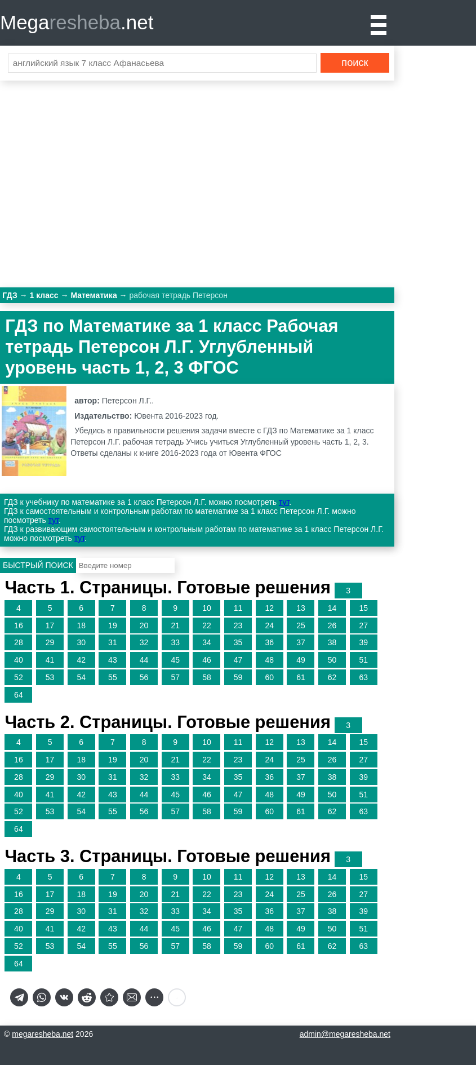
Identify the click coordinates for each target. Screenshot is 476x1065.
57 (175, 677)
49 (300, 659)
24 (269, 625)
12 (269, 608)
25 (300, 625)
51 (363, 659)
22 (206, 625)
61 (300, 677)
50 (332, 659)
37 (300, 642)
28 (18, 642)
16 (18, 625)
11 (238, 608)
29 (50, 642)
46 (206, 659)
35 (238, 642)
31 (112, 642)
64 (18, 694)
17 (50, 625)
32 (144, 642)
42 (81, 659)
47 (238, 659)
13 (300, 608)
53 (50, 677)
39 (363, 642)
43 (112, 659)
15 (363, 608)
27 (363, 625)
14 (332, 608)
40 (18, 659)
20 (144, 625)
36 (269, 642)
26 (332, 625)
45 (175, 659)
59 (238, 677)
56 (144, 677)
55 (112, 677)
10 (206, 608)
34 (206, 642)
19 (112, 625)
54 (81, 677)
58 (206, 677)
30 (81, 642)
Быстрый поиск (38, 565)
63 (363, 677)
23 (238, 625)
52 (18, 677)
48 (269, 659)
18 (81, 625)
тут (284, 502)
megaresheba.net (42, 1034)
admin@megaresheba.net (345, 1034)
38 (332, 642)
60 (269, 677)
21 (175, 625)
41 (50, 659)
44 (144, 659)
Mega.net (76, 22)
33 (175, 642)
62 (332, 677)
